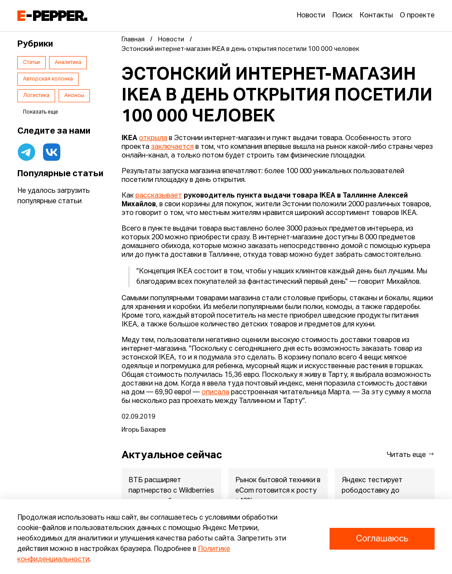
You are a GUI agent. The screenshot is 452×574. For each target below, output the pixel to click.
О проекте (417, 15)
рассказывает (158, 195)
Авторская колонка (48, 79)
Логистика (36, 95)
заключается (172, 147)
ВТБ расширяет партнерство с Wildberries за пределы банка (171, 491)
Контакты (376, 15)
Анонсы (74, 95)
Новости (311, 15)
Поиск (342, 15)
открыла (153, 138)
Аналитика (68, 62)
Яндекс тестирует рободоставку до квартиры (372, 491)
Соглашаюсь (382, 538)
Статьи (31, 62)
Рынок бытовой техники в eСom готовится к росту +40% (277, 491)
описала (215, 392)
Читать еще (411, 454)
